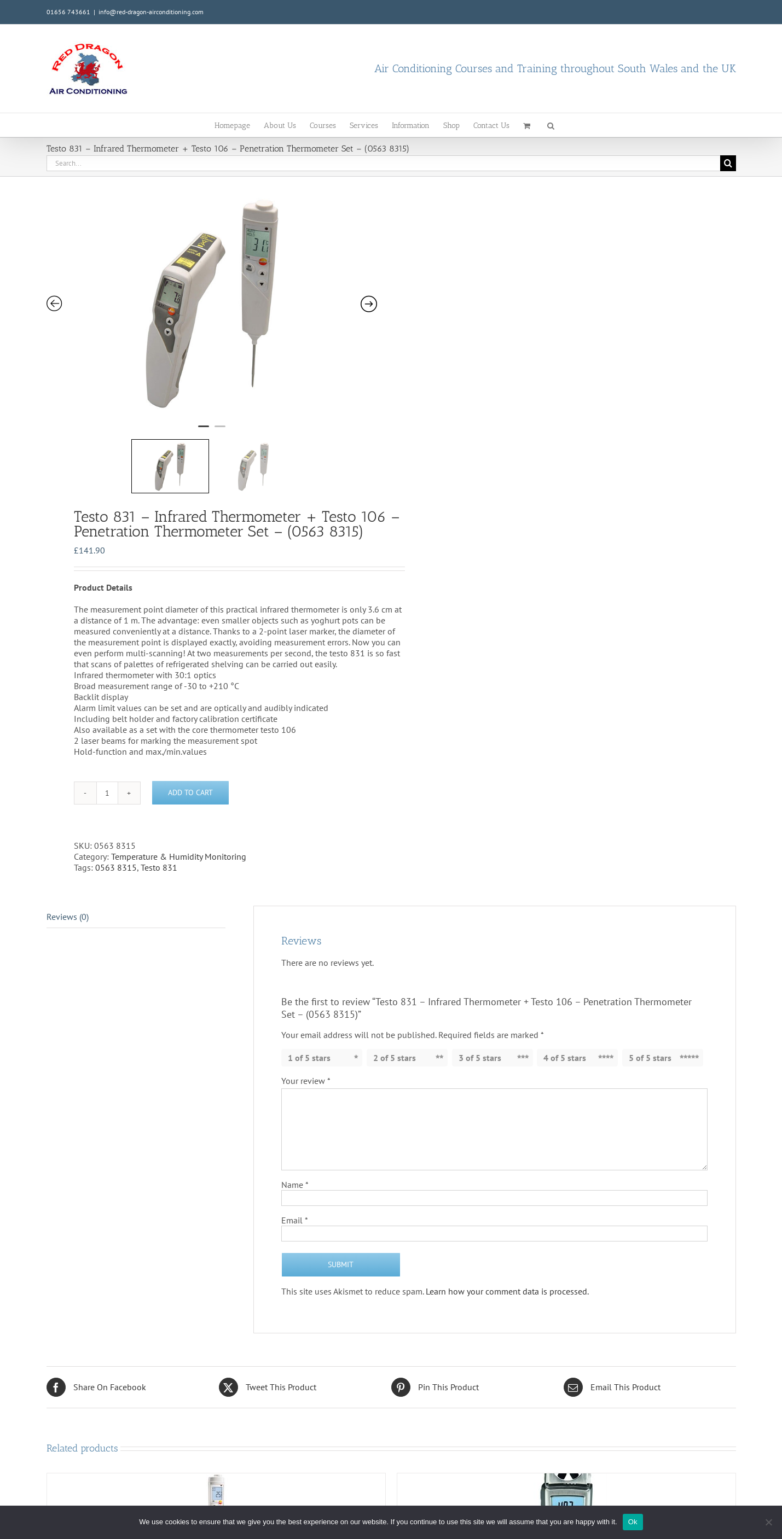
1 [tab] (203, 391)
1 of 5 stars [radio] (309, 1007)
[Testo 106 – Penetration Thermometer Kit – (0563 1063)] (216, 1473)
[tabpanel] (183, 282)
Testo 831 (159, 817)
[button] (550, 125)
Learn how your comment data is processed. (507, 1240)
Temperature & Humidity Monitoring (178, 806)
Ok (633, 1522)
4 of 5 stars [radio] (564, 1007)
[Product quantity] (107, 743)
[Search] (728, 163)
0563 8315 (116, 817)
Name (295, 1134)
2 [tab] (220, 391)
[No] (768, 1522)
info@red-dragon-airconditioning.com (151, 12)
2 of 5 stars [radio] (394, 1007)
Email (294, 1169)
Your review (306, 1030)
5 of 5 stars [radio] (650, 1007)
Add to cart (190, 743)
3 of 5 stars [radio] (480, 1007)
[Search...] (383, 163)
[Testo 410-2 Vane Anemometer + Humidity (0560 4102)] (566, 1473)
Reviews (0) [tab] (68, 866)
